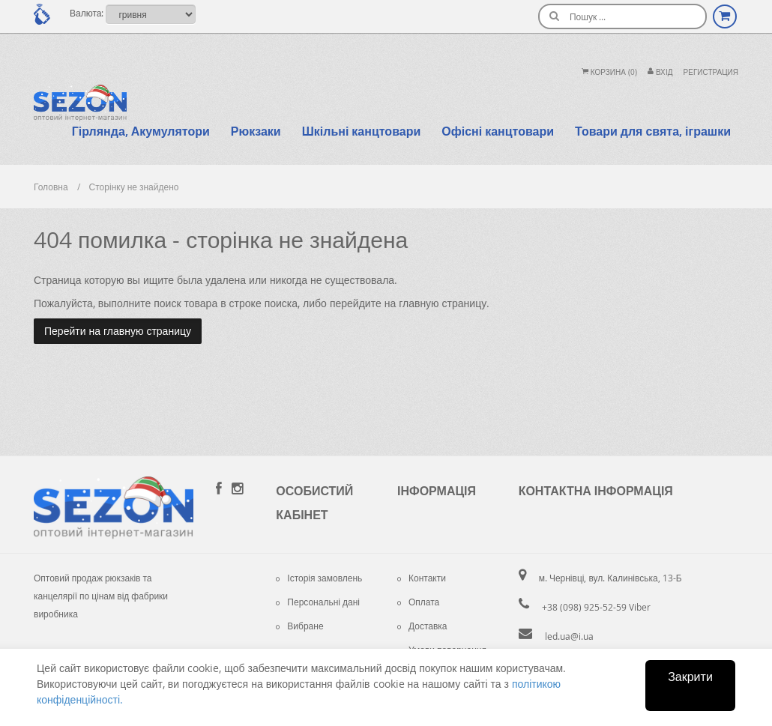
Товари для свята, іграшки (653, 131)
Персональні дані (318, 602)
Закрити (690, 676)
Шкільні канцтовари (361, 131)
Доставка (422, 626)
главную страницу (442, 303)
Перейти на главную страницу (117, 331)
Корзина (609, 72)
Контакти (421, 578)
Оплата (418, 602)
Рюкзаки (256, 131)
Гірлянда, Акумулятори (141, 131)
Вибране (299, 626)
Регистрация (711, 72)
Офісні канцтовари (497, 131)
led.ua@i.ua (569, 636)
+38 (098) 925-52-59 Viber (596, 607)
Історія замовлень (319, 578)
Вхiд (660, 72)
